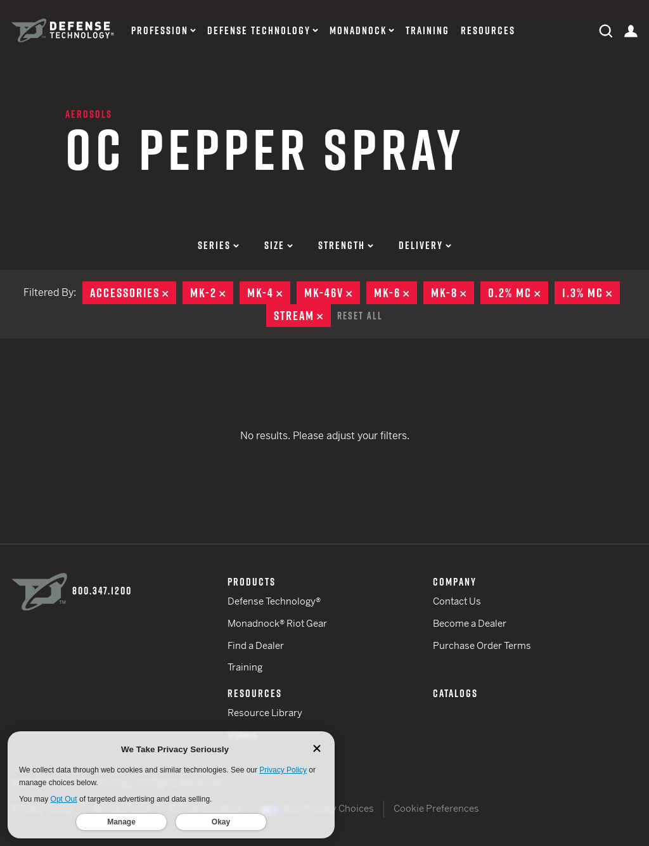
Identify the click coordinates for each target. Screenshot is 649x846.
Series (218, 245)
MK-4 (268, 293)
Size (278, 245)
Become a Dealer (469, 623)
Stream (302, 315)
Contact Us (457, 601)
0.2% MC (518, 293)
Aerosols (88, 114)
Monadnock (358, 30)
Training (427, 30)
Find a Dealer (256, 645)
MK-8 (452, 293)
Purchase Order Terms (482, 645)
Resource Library (265, 713)
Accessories (133, 293)
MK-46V (332, 293)
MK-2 (211, 293)
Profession (159, 30)
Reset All (360, 316)
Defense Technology (259, 30)
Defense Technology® (274, 601)
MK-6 (395, 293)
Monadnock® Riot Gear (277, 623)
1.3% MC (591, 293)
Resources (488, 30)
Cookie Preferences (436, 808)
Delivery (425, 245)
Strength (345, 245)
